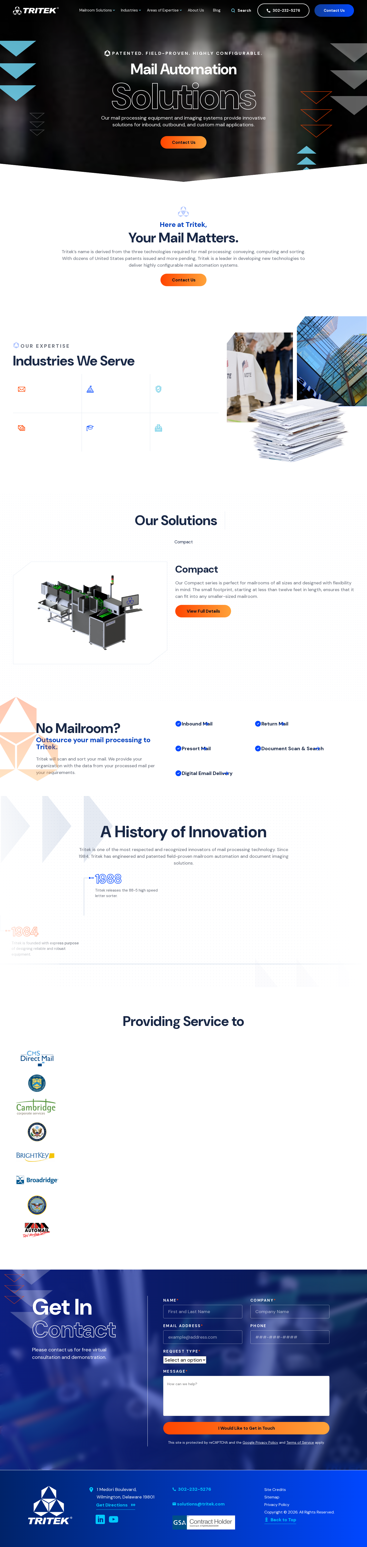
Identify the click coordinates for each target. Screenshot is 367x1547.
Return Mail (274, 729)
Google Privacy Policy (260, 1442)
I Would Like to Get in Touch (246, 1428)
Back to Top (283, 1520)
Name (171, 1300)
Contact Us (334, 10)
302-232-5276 (283, 11)
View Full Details (203, 611)
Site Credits (275, 1489)
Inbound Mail (197, 727)
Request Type (182, 1351)
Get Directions (112, 1505)
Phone (258, 1325)
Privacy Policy (276, 1504)
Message (175, 1371)
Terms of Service (300, 1442)
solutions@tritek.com (201, 1504)
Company (263, 1300)
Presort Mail (196, 758)
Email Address (183, 1325)
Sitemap (271, 1497)
